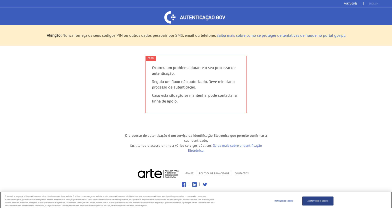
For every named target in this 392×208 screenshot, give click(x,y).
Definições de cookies (283, 202)
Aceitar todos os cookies (318, 202)
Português (350, 3)
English (373, 3)
